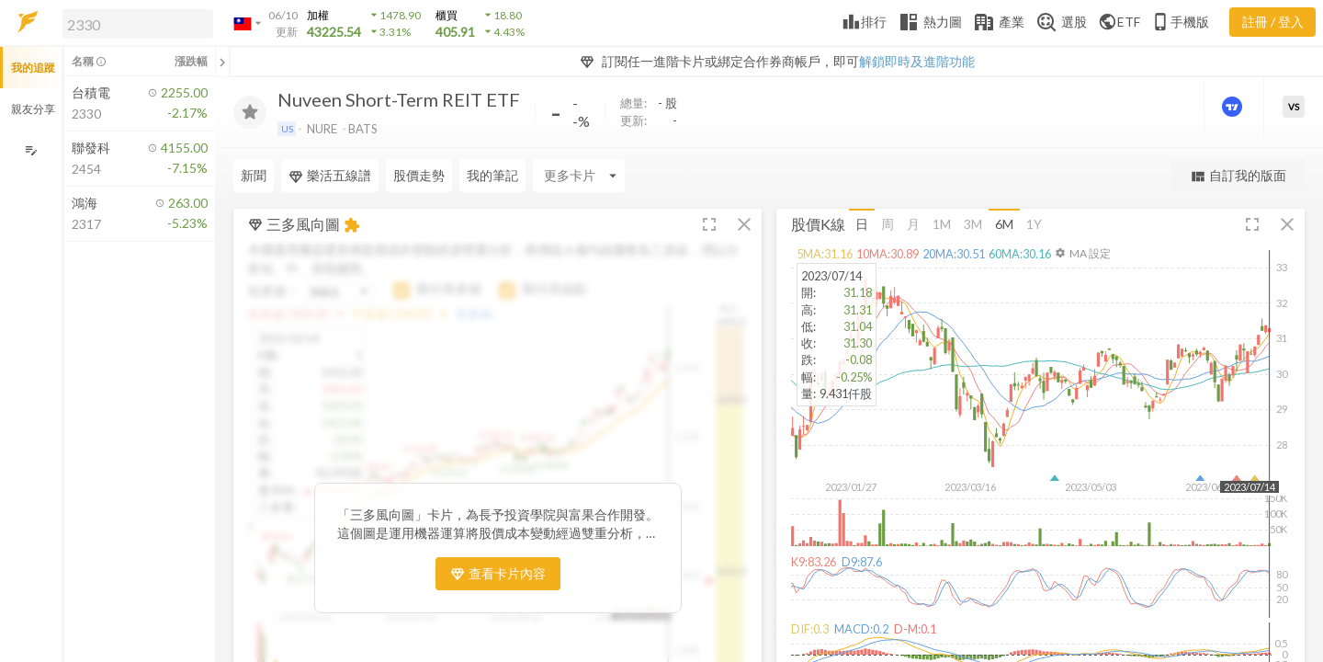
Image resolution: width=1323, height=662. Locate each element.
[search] (137, 24)
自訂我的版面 (1238, 176)
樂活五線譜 (329, 175)
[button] (134, 23)
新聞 (253, 175)
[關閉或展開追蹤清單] (222, 61)
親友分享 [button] (33, 109)
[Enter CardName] (579, 175)
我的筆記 (492, 175)
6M (1004, 224)
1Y (1034, 224)
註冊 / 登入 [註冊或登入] (1273, 21)
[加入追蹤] (249, 112)
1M (942, 224)
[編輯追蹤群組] (31, 150)
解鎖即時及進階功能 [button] (917, 61)
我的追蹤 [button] (33, 67)
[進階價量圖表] (1233, 106)
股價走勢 (419, 175)
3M (973, 224)
